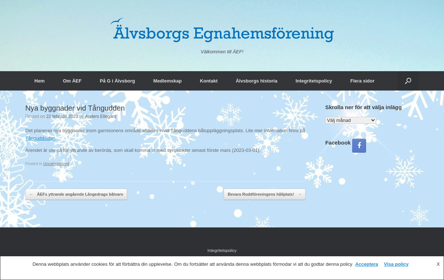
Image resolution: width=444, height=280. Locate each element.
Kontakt (208, 81)
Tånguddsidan (40, 138)
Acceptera (366, 264)
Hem (40, 81)
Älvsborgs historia (256, 81)
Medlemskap (167, 81)
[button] (408, 81)
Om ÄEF (72, 81)
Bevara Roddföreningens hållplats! (265, 194)
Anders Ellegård (100, 116)
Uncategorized (56, 163)
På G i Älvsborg (117, 81)
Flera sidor (362, 81)
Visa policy (396, 264)
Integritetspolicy (313, 81)
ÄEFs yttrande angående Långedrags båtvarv (76, 194)
